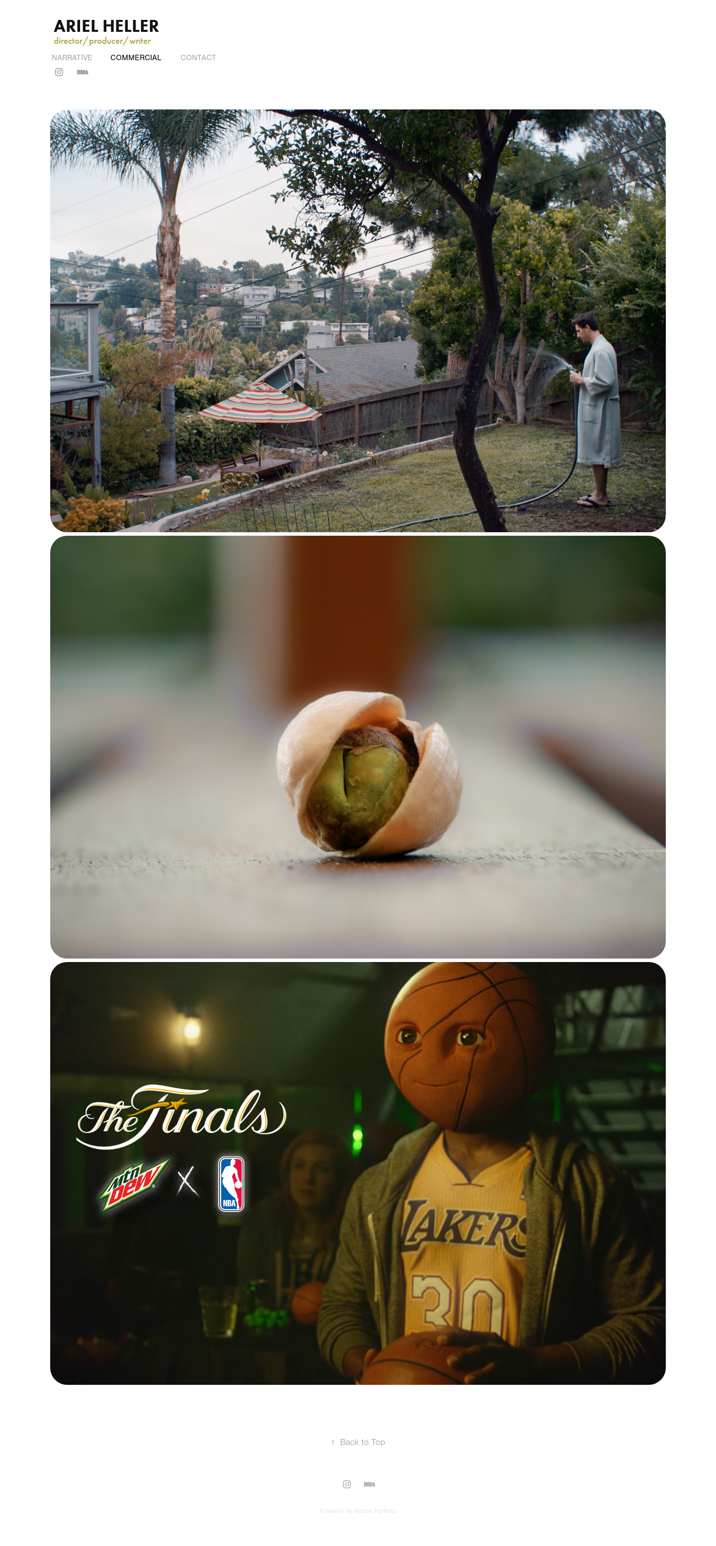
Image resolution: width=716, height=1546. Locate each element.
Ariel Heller (108, 25)
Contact (198, 57)
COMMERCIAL (136, 57)
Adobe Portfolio (376, 1511)
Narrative (72, 57)
